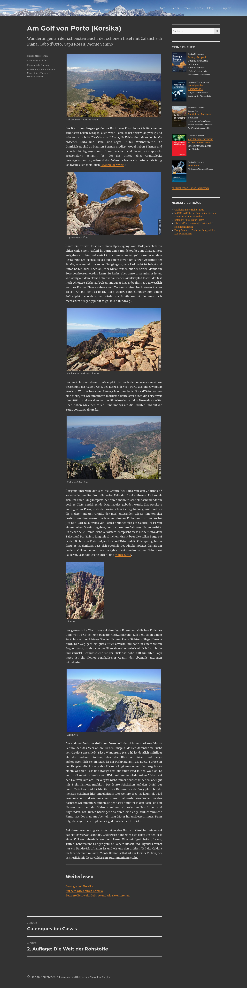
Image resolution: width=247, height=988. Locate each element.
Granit (42, 69)
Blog (210, 8)
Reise (36, 73)
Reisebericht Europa (38, 65)
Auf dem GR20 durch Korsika (84, 891)
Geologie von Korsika (79, 886)
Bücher (174, 8)
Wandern (45, 73)
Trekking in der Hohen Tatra (189, 209)
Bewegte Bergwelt (112, 164)
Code (187, 8)
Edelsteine (193, 165)
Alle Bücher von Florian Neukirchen (190, 188)
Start (162, 8)
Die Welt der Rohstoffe (199, 114)
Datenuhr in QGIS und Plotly (189, 220)
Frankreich (33, 69)
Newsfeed (96, 977)
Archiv (106, 977)
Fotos (199, 8)
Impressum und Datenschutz (74, 977)
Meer (29, 73)
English (226, 8)
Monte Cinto (123, 554)
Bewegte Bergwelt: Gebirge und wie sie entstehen (98, 895)
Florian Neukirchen (37, 55)
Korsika (51, 69)
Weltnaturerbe (35, 76)
